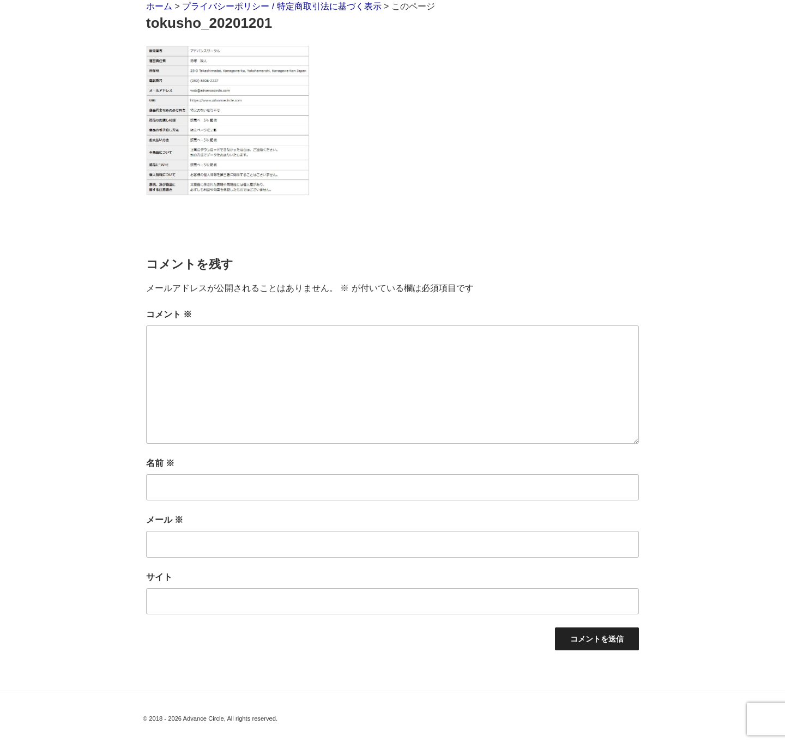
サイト (159, 577)
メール (164, 519)
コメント (169, 314)
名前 (160, 463)
